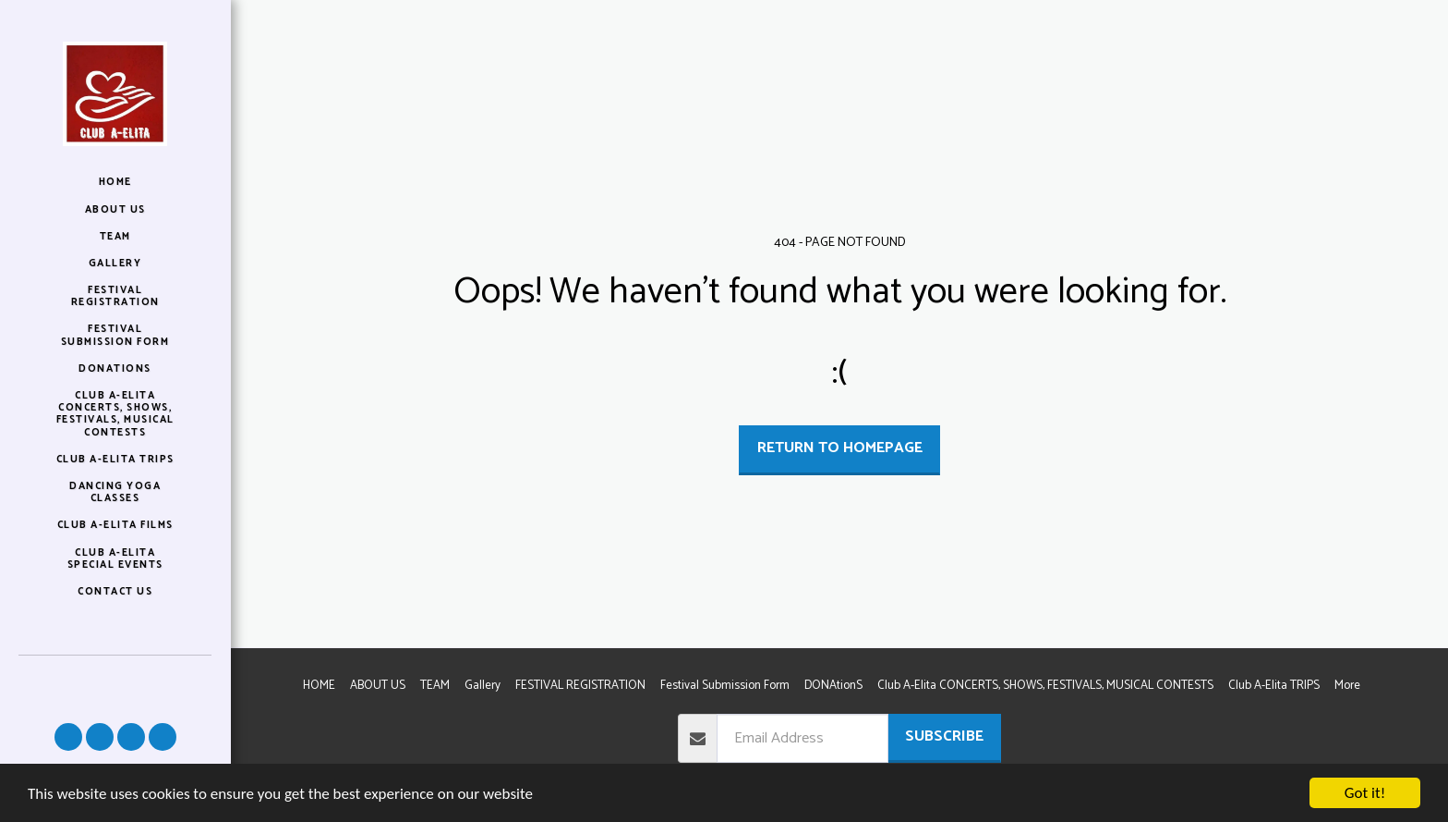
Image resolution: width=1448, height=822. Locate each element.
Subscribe (944, 736)
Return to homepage (840, 448)
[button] (68, 737)
